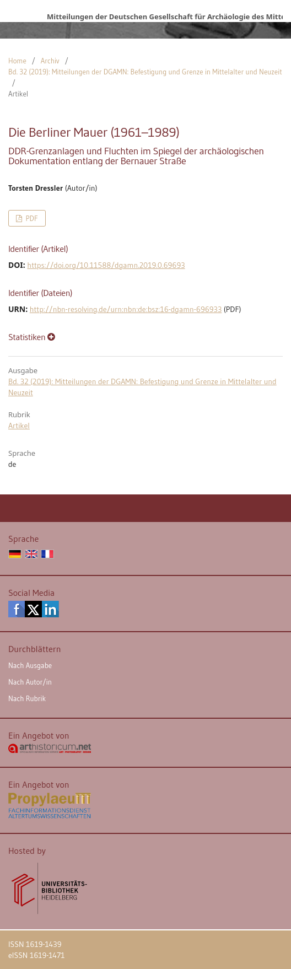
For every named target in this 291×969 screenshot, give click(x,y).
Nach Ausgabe (30, 665)
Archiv (50, 60)
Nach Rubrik (27, 698)
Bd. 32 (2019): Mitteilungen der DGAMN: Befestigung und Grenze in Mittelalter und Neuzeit (145, 71)
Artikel (19, 425)
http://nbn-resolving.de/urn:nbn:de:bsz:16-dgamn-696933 (126, 309)
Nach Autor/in (30, 681)
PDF (30, 218)
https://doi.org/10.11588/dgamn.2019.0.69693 (106, 265)
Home (17, 60)
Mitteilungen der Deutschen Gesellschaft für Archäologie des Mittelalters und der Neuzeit (165, 16)
